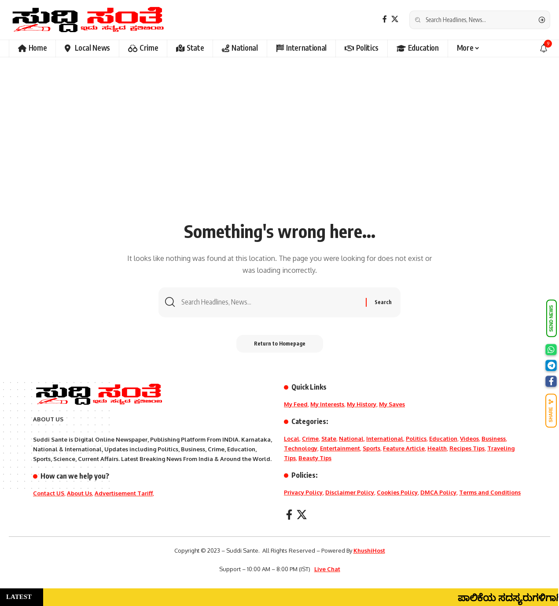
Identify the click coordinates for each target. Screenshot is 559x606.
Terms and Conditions (490, 492)
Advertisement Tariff (124, 493)
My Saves (392, 404)
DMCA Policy (438, 492)
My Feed (296, 404)
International (384, 438)
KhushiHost (369, 550)
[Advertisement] (279, 150)
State (328, 438)
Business (494, 438)
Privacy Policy (303, 492)
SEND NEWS (551, 318)
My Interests (327, 404)
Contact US (48, 493)
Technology (300, 448)
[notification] (543, 48)
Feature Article (404, 448)
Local (291, 438)
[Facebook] (384, 19)
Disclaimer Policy (349, 492)
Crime (310, 438)
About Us (79, 493)
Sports (371, 448)
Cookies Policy (397, 492)
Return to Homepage (279, 343)
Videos (469, 438)
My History (361, 404)
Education (443, 438)
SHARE (551, 410)
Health (437, 448)
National (351, 438)
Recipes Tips (467, 448)
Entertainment (340, 448)
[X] (395, 19)
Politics (416, 438)
